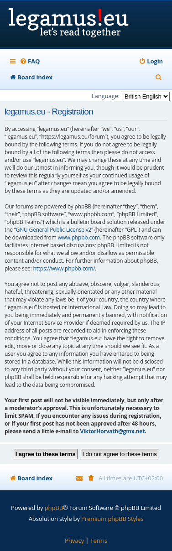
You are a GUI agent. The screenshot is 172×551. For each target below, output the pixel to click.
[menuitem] (30, 61)
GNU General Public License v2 (54, 230)
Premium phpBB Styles (112, 519)
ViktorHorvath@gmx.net (112, 431)
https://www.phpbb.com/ (64, 268)
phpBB (54, 508)
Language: (106, 96)
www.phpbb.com (78, 237)
